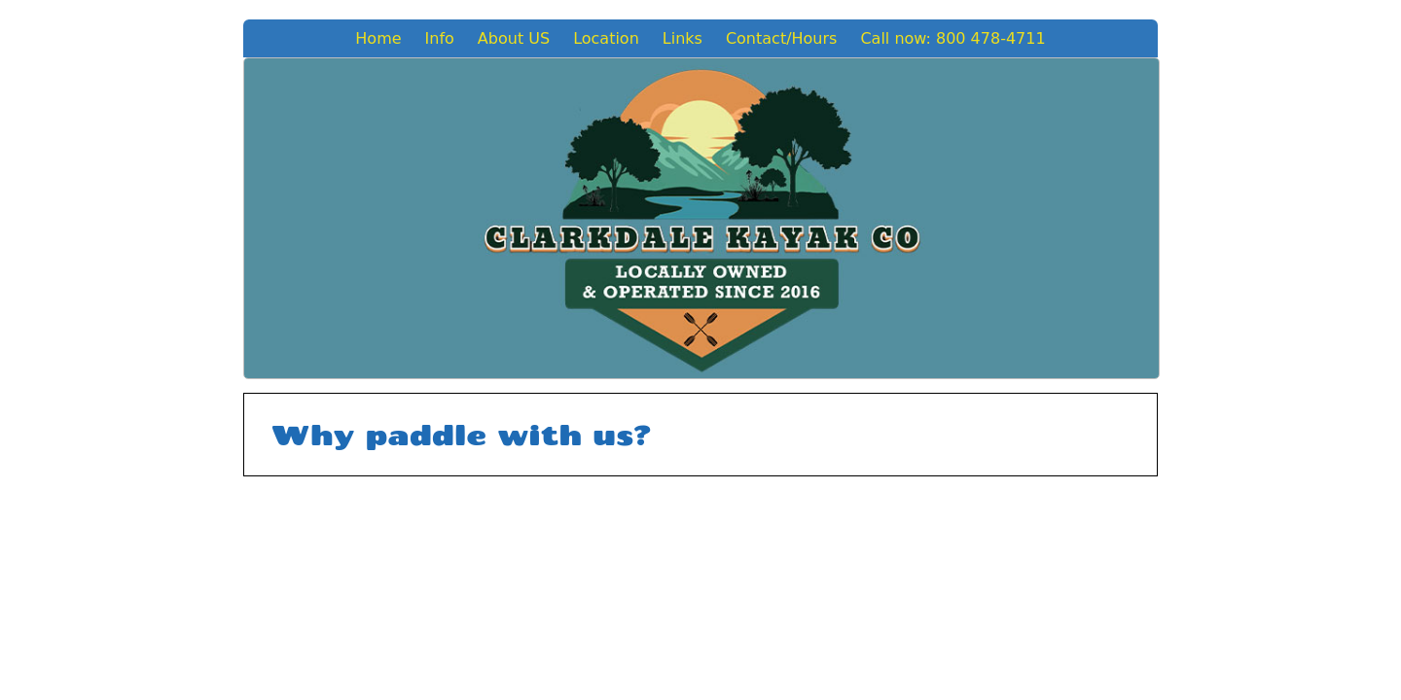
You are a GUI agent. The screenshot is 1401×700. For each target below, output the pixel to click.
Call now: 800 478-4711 (952, 38)
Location (606, 38)
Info (439, 38)
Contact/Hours (782, 38)
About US (514, 38)
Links (682, 38)
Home (378, 38)
